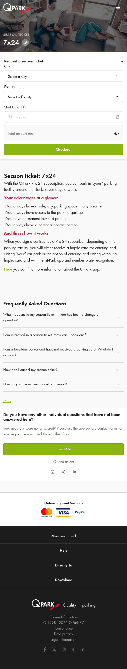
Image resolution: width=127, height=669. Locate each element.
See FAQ (63, 449)
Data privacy (63, 633)
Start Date (11, 107)
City (7, 66)
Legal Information (63, 639)
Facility (9, 86)
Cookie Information (63, 616)
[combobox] (63, 77)
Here (8, 269)
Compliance (64, 628)
